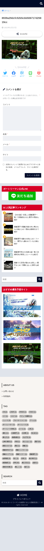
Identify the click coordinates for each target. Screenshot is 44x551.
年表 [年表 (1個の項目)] (17, 441)
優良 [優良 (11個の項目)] (5, 433)
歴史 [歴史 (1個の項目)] (17, 446)
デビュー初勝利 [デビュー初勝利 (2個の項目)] (26, 416)
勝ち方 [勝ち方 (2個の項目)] (6, 437)
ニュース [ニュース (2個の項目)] (6, 420)
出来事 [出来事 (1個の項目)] (25, 433)
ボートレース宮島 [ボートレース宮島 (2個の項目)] (9, 429)
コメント (6, 104)
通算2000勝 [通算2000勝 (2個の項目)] (7, 467)
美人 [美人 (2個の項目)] (15, 458)
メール (6, 144)
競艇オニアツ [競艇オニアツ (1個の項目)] (8, 454)
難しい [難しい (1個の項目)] (18, 467)
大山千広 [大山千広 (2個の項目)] (26, 437)
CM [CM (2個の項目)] (5, 412)
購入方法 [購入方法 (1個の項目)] (26, 463)
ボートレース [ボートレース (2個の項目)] (23, 424)
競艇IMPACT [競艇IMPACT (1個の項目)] (8, 450)
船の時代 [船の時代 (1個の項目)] (33, 458)
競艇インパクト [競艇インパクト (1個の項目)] (22, 450)
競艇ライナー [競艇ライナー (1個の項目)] (21, 454)
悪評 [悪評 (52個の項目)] (37, 441)
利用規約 (6, 396)
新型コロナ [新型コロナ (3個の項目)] (7, 446)
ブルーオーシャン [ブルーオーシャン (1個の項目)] (20, 420)
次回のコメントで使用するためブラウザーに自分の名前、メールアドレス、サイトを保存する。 (23, 167)
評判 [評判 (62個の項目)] (16, 463)
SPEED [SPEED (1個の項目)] (22, 412)
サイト (5, 155)
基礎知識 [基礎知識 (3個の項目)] (16, 437)
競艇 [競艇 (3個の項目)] (25, 446)
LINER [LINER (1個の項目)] (13, 412)
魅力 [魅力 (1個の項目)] (26, 467)
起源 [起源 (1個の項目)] (35, 463)
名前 (5, 134)
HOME (22, 495)
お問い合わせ (8, 391)
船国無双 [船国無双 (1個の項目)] (6, 463)
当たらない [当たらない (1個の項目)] (27, 441)
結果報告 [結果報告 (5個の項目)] (6, 458)
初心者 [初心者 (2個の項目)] (34, 433)
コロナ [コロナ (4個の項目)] (14, 416)
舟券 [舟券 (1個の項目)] (23, 458)
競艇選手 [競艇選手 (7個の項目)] (33, 454)
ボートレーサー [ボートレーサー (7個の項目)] (9, 424)
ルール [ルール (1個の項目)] (22, 429)
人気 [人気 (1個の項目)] (30, 429)
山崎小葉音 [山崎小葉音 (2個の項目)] (7, 441)
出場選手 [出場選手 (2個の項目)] (15, 433)
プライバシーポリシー (22, 499)
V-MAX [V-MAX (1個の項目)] (32, 412)
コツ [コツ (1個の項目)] (5, 416)
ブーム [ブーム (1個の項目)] (33, 420)
